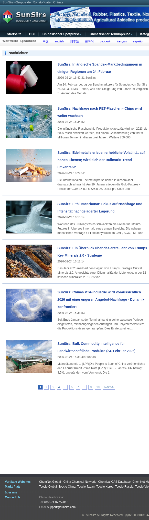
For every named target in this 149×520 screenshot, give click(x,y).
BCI (31, 34)
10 (97, 387)
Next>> (109, 387)
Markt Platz (12, 486)
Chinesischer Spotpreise (62, 34)
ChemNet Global (50, 481)
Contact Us (12, 497)
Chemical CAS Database (114, 481)
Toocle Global (48, 486)
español (137, 41)
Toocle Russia (124, 486)
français (121, 41)
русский (104, 41)
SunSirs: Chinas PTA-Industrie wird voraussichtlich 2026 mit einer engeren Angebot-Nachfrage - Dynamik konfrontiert (100, 299)
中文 (45, 41)
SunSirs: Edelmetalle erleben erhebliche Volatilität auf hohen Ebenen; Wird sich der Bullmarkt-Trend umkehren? (101, 160)
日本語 (73, 41)
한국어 (88, 41)
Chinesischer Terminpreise (111, 34)
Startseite (14, 34)
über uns (11, 492)
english (58, 41)
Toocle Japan (86, 486)
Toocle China (67, 486)
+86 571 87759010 (56, 502)
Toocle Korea (104, 486)
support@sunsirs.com (61, 507)
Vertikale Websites (18, 481)
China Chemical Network (79, 481)
